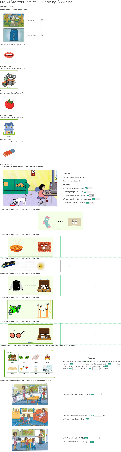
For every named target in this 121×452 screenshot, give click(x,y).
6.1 (86, 188)
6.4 (93, 199)
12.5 (91, 368)
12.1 (71, 364)
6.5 (87, 202)
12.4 (70, 368)
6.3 (87, 195)
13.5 (92, 442)
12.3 (106, 366)
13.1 (92, 394)
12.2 (109, 364)
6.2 (85, 192)
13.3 (87, 419)
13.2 (92, 415)
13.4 (86, 438)
